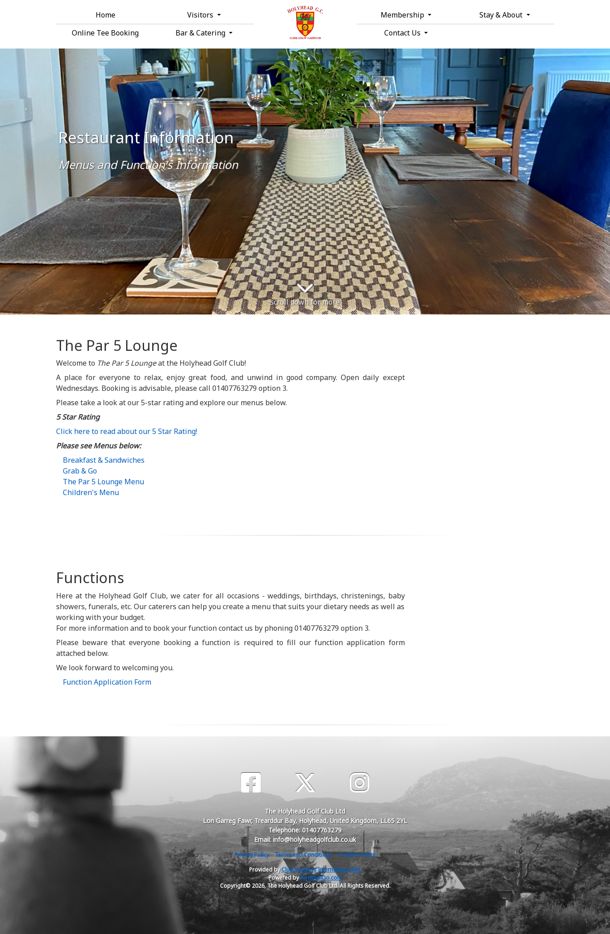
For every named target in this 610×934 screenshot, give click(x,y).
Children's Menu (91, 492)
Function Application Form (107, 682)
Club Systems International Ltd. (321, 869)
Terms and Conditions (303, 855)
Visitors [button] (201, 15)
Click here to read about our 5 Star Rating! (126, 431)
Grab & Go (80, 471)
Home (105, 15)
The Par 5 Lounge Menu (103, 482)
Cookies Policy (356, 855)
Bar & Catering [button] (201, 33)
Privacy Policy (252, 855)
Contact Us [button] (403, 33)
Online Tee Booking (105, 33)
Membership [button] (403, 15)
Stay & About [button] (501, 15)
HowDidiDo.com (321, 877)
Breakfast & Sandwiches (104, 460)
